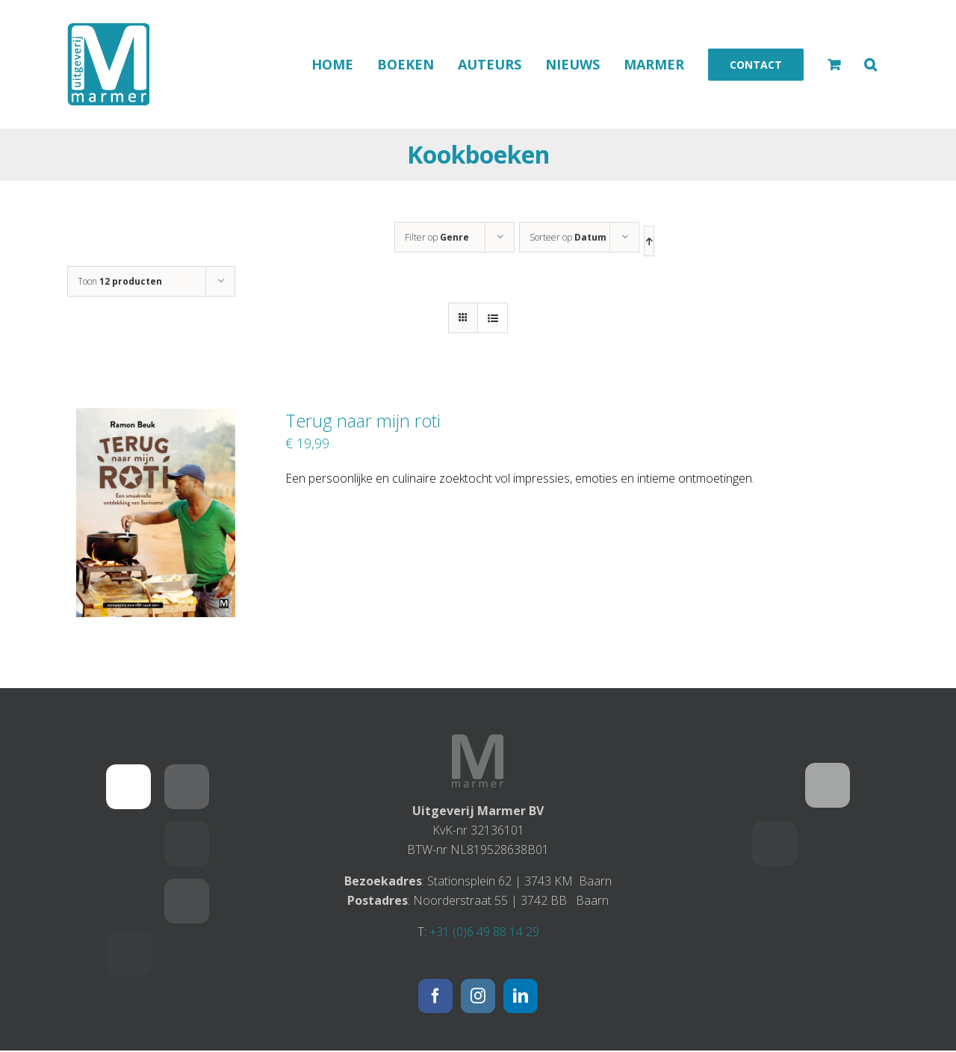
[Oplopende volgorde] (649, 241)
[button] (870, 64)
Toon (120, 281)
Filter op (437, 237)
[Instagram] (478, 996)
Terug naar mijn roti (363, 420)
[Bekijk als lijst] (492, 317)
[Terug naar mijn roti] (155, 417)
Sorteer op (568, 237)
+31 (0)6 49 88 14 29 (484, 931)
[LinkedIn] (520, 996)
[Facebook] (435, 996)
